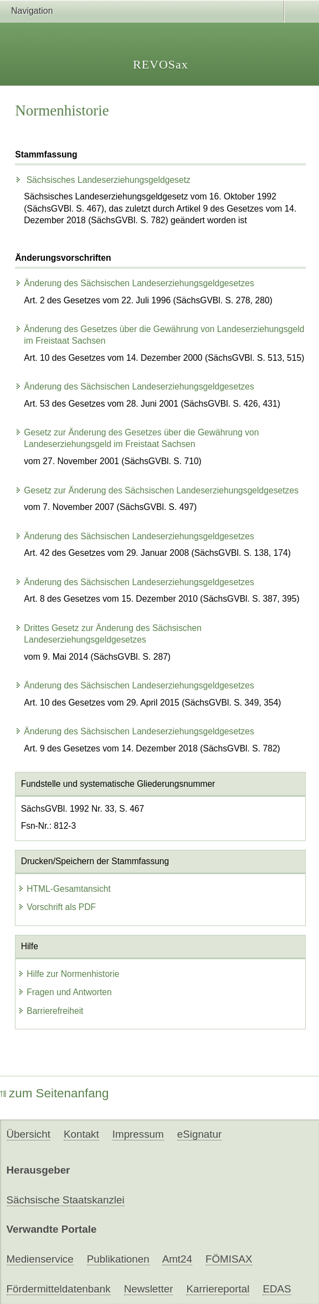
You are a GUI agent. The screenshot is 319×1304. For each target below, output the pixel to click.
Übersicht (28, 1134)
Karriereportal (217, 1289)
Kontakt (81, 1134)
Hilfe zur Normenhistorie (68, 974)
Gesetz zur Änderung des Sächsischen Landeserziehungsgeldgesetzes (157, 490)
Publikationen (118, 1259)
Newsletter (148, 1289)
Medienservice (40, 1259)
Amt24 (177, 1259)
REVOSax (160, 64)
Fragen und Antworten (64, 992)
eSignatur (199, 1134)
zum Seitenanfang (54, 1093)
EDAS (277, 1289)
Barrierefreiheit (50, 1011)
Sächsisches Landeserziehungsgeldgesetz (103, 180)
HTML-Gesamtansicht (64, 888)
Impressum (138, 1134)
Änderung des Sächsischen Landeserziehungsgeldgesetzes (134, 283)
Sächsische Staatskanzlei (66, 1200)
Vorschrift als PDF (57, 907)
